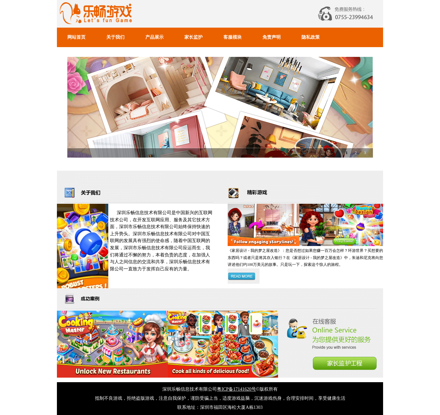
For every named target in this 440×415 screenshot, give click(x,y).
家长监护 (193, 37)
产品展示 (154, 37)
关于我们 (115, 37)
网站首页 (76, 37)
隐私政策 (310, 37)
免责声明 (271, 37)
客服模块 (232, 37)
